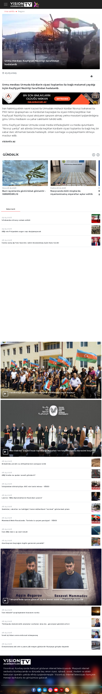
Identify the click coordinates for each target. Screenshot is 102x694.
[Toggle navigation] (5, 4)
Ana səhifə (9, 11)
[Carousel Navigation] (96, 154)
